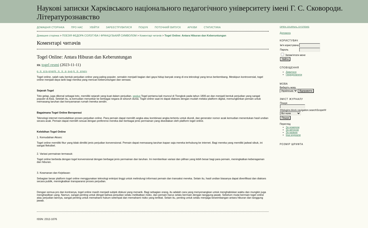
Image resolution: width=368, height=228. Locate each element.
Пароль (284, 49)
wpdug (136, 95)
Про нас (77, 27)
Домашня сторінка (51, 27)
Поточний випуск (168, 27)
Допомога (285, 33)
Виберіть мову (288, 87)
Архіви (192, 27)
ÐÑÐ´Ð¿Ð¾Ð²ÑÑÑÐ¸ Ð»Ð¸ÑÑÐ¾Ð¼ (62, 71)
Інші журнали (293, 135)
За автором (292, 130)
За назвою (292, 132)
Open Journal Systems (294, 26)
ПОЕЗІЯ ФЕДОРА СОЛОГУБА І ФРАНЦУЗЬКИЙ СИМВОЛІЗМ (99, 35)
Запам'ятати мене (295, 55)
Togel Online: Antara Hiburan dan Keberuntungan (195, 35)
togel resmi (50, 65)
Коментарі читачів (150, 35)
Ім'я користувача (289, 45)
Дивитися (291, 72)
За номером (292, 127)
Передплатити (294, 74)
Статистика (212, 27)
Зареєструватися (119, 27)
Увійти (94, 27)
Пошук (143, 27)
